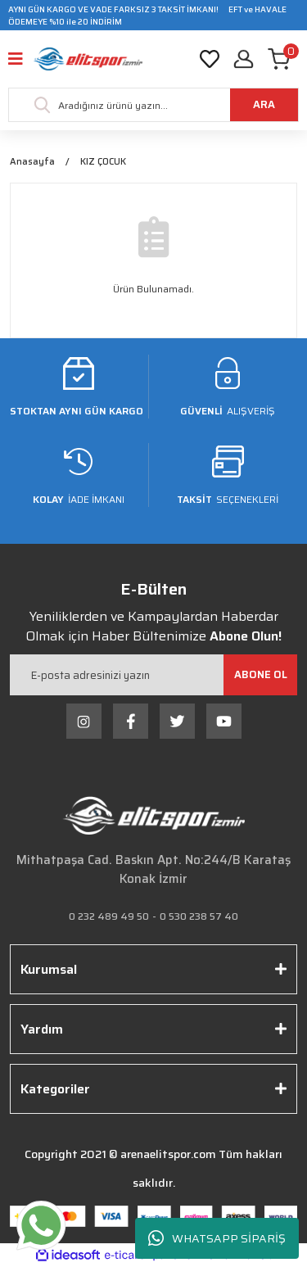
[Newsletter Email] (153, 674)
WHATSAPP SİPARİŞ (217, 1238)
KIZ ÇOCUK (103, 162)
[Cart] (283, 59)
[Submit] (260, 674)
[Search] (153, 104)
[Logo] (87, 59)
